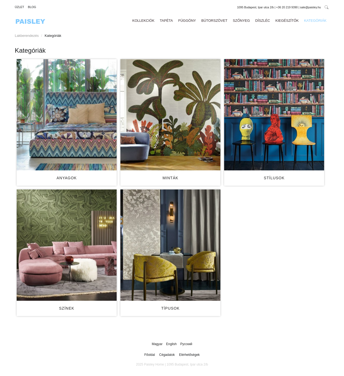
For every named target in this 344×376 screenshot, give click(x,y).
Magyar (157, 344)
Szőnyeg (241, 21)
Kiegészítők (287, 21)
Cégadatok (167, 355)
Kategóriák (315, 21)
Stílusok (274, 178)
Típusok (170, 308)
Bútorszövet (214, 21)
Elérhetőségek (189, 355)
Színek (66, 308)
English (172, 344)
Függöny (187, 21)
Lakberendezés (27, 36)
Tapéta (166, 21)
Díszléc (262, 21)
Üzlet (19, 7)
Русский (186, 344)
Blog (32, 7)
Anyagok (66, 178)
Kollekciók (143, 21)
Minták (170, 178)
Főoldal (149, 355)
